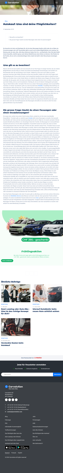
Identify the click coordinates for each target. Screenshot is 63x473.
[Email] (36, 273)
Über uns (35, 436)
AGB (34, 423)
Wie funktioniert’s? (38, 443)
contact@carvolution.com (14, 411)
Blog (6, 416)
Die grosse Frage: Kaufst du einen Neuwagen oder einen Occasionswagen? (30, 39)
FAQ (6, 423)
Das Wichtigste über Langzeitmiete (14, 440)
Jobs (34, 416)
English (20, 453)
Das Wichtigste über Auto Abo (13, 433)
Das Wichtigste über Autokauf (41, 433)
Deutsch (7, 453)
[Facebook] (27, 273)
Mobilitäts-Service (16, 196)
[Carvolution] (12, 2)
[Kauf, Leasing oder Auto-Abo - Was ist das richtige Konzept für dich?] (15, 300)
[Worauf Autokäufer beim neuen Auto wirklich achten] (47, 299)
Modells (40, 85)
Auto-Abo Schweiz (38, 430)
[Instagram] (9, 399)
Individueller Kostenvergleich (13, 426)
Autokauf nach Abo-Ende (12, 443)
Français (13, 453)
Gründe (30, 118)
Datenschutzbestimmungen (40, 426)
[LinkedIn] (13, 399)
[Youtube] (16, 399)
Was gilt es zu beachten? (16, 37)
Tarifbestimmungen (10, 430)
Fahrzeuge (8, 420)
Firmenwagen (36, 420)
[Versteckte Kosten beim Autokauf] (15, 333)
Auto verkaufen (37, 440)
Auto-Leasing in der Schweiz (13, 436)
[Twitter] (31, 273)
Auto (37, 198)
